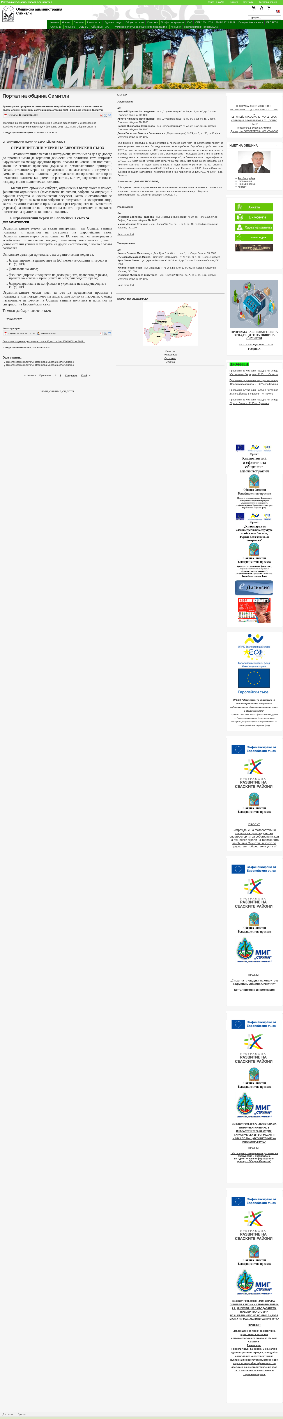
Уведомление (125, 101)
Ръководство (94, 22)
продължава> (14, 319)
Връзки (234, 2)
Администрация (113, 22)
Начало (54, 22)
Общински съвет (135, 22)
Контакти (248, 2)
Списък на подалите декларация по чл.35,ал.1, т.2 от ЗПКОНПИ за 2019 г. (44, 341)
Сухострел (170, 358)
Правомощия (245, 181)
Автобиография (246, 178)
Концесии (70, 26)
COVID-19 (56, 26)
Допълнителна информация (254, 989)
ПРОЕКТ (254, 824)
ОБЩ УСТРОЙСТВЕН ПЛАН (94, 26)
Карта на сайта (216, 2)
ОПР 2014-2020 (204, 22)
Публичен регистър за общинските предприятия (141, 26)
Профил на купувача (172, 22)
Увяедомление (126, 243)
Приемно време (246, 184)
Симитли (79, 22)
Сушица (170, 362)
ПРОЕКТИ (272, 22)
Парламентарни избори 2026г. (201, 26)
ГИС (189, 22)
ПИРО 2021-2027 (225, 22)
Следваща (71, 375)
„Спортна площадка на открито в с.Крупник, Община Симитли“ (254, 982)
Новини (66, 22)
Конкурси (176, 26)
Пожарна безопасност (251, 22)
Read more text (125, 234)
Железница (170, 354)
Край (84, 375)
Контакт (242, 186)
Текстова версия (268, 2)
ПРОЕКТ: (254, 974)
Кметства (152, 22)
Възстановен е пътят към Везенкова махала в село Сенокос (40, 362)
